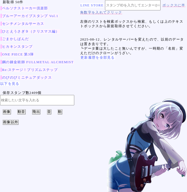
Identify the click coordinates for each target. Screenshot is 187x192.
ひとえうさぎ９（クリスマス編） (31, 31)
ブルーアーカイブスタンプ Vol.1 (30, 16)
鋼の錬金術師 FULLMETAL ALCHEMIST (38, 62)
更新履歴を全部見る (97, 57)
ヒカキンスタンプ (17, 47)
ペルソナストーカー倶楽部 (25, 8)
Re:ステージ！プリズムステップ (30, 70)
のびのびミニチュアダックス (27, 77)
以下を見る (10, 84)
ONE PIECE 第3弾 (18, 54)
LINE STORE (92, 5)
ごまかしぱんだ (15, 39)
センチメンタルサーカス (23, 24)
